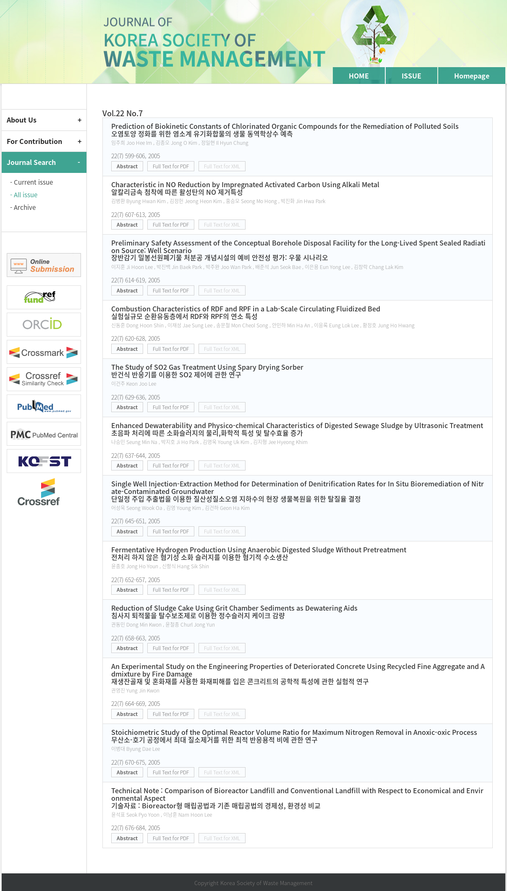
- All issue (23, 194)
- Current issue (31, 182)
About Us (22, 120)
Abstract (127, 166)
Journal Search (31, 162)
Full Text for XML (222, 166)
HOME (359, 76)
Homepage (471, 76)
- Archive (23, 207)
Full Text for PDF (171, 166)
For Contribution (34, 141)
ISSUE (411, 76)
